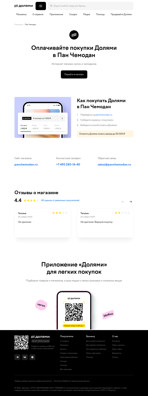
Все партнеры (66, 369)
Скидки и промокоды (68, 353)
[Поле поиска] (92, 6)
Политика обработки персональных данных (71, 381)
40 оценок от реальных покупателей (60, 200)
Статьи (115, 357)
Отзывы (63, 361)
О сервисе (64, 341)
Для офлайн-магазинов (95, 345)
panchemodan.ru (103, 115)
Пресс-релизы (118, 345)
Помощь (100, 14)
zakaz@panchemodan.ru (114, 164)
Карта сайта (117, 349)
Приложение (56, 14)
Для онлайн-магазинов (95, 341)
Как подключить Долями (96, 349)
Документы (116, 353)
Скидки (73, 14)
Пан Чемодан (30, 25)
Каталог (63, 349)
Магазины (21, 14)
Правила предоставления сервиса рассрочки (33, 381)
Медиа (86, 14)
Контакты (116, 341)
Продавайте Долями (121, 14)
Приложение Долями (69, 357)
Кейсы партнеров (93, 353)
